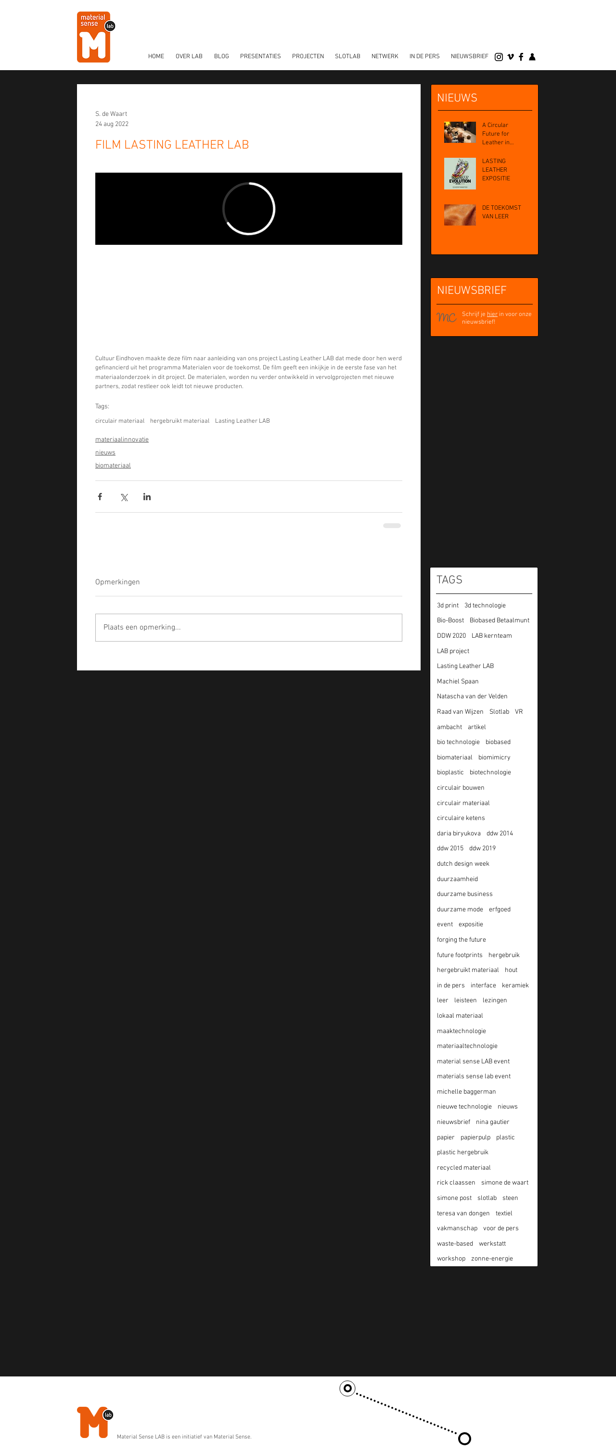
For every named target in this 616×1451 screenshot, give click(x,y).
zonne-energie (492, 1259)
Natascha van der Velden (472, 697)
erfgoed (500, 910)
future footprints (460, 955)
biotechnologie (490, 773)
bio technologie (458, 742)
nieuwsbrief (453, 1122)
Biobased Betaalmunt (499, 621)
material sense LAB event (473, 1062)
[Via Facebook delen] (99, 496)
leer (443, 1001)
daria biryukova (459, 834)
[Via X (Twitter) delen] (123, 496)
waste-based (455, 1244)
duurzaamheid (457, 879)
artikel (477, 727)
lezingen (495, 1001)
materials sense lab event (474, 1076)
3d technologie (485, 606)
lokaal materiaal (460, 1016)
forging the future (461, 940)
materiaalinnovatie (122, 440)
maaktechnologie (461, 1031)
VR (519, 712)
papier (446, 1138)
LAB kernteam (492, 636)
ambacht (449, 727)
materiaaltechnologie (467, 1046)
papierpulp (475, 1138)
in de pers (451, 986)
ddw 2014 (500, 834)
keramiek (515, 986)
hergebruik (504, 955)
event (445, 925)
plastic (505, 1138)
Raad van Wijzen (460, 712)
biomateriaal (113, 466)
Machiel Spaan (458, 682)
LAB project (453, 651)
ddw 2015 (450, 849)
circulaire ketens (461, 818)
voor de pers (501, 1228)
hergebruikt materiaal (179, 421)
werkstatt (492, 1244)
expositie (471, 925)
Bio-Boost (450, 621)
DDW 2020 (451, 636)
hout (511, 970)
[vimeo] (510, 57)
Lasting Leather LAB (242, 421)
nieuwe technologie (464, 1107)
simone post (454, 1198)
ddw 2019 (482, 849)
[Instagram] (498, 57)
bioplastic (450, 773)
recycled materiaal (464, 1168)
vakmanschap (457, 1228)
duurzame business (465, 894)
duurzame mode (460, 910)
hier (492, 314)
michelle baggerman (466, 1092)
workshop (451, 1259)
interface (483, 986)
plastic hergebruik (462, 1152)
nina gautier (493, 1122)
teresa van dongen (463, 1214)
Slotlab (499, 712)
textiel (504, 1214)
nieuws (105, 453)
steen (510, 1198)
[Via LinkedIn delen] (147, 496)
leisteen (465, 1001)
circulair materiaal (119, 421)
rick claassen (456, 1183)
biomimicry (494, 758)
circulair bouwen (461, 788)
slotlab (487, 1198)
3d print (448, 606)
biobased (498, 742)
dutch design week (463, 864)
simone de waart (504, 1183)
